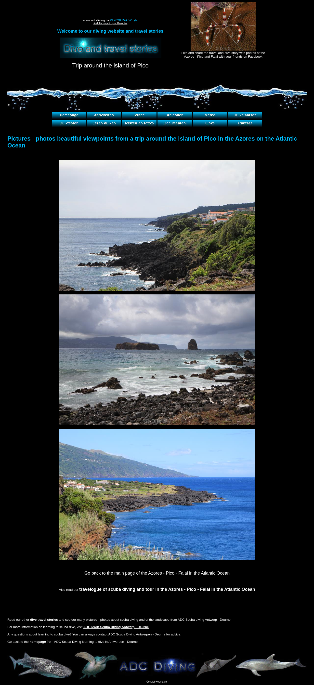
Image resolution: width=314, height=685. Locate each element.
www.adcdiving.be (96, 20)
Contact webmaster (157, 681)
